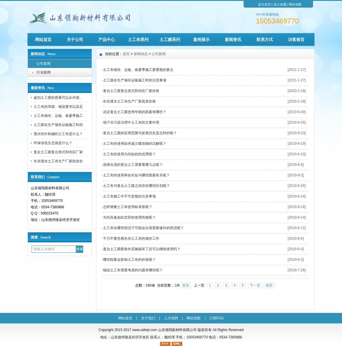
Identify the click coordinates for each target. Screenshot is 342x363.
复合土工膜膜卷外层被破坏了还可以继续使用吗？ (141, 249)
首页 (126, 54)
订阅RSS (216, 318)
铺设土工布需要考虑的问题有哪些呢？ (133, 270)
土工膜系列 (170, 39)
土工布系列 (138, 39)
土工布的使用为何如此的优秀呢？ (129, 154)
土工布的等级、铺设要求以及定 (58, 107)
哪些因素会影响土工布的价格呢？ (129, 260)
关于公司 (75, 39)
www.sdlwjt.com (144, 330)
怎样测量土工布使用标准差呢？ (127, 207)
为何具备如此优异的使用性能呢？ (129, 217)
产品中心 (106, 39)
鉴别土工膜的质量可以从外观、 (58, 98)
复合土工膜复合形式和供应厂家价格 (131, 91)
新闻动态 (141, 54)
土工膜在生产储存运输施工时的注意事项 (134, 80)
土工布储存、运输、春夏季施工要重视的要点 (138, 70)
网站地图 (295, 4)
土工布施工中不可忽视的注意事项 (129, 196)
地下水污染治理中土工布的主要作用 (131, 122)
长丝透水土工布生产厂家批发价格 (129, 101)
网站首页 (43, 39)
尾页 (269, 285)
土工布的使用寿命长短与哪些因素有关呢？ (136, 175)
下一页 (255, 285)
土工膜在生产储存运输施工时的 (58, 125)
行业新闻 (44, 72)
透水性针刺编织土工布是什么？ (58, 134)
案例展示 (201, 39)
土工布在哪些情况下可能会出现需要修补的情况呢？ (143, 228)
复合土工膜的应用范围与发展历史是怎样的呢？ (140, 133)
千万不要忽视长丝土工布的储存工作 (131, 238)
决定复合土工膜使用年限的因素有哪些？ (134, 112)
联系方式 (264, 39)
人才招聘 (171, 318)
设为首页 (264, 4)
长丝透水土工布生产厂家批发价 (58, 161)
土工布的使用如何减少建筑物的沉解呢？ (134, 144)
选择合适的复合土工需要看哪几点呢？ (133, 165)
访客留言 (296, 39)
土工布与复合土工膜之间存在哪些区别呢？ (136, 186)
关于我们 (148, 318)
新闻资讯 (233, 39)
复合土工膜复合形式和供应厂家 (58, 152)
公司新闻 (44, 64)
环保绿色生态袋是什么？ (53, 143)
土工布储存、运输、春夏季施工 (58, 116)
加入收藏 (279, 4)
